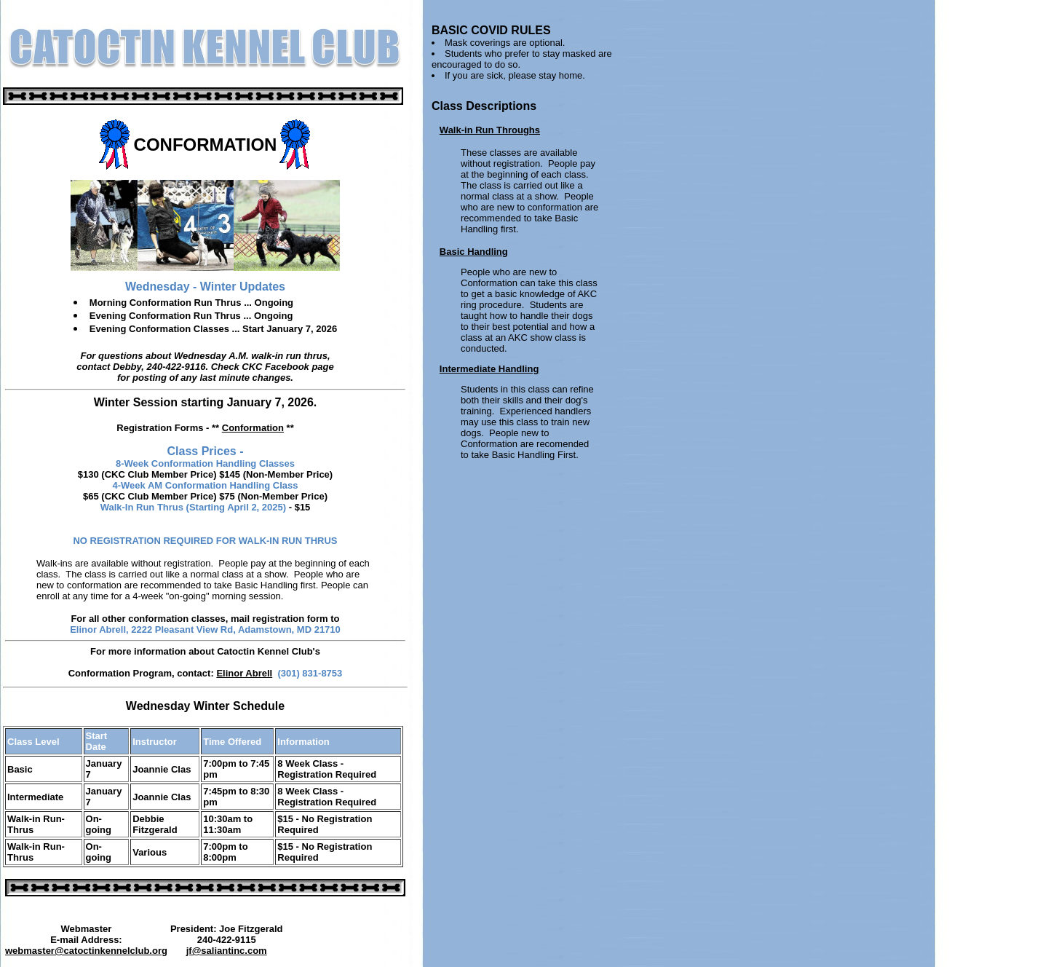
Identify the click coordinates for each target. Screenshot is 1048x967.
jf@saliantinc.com (226, 950)
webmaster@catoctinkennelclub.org (86, 950)
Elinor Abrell (244, 673)
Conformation (253, 427)
